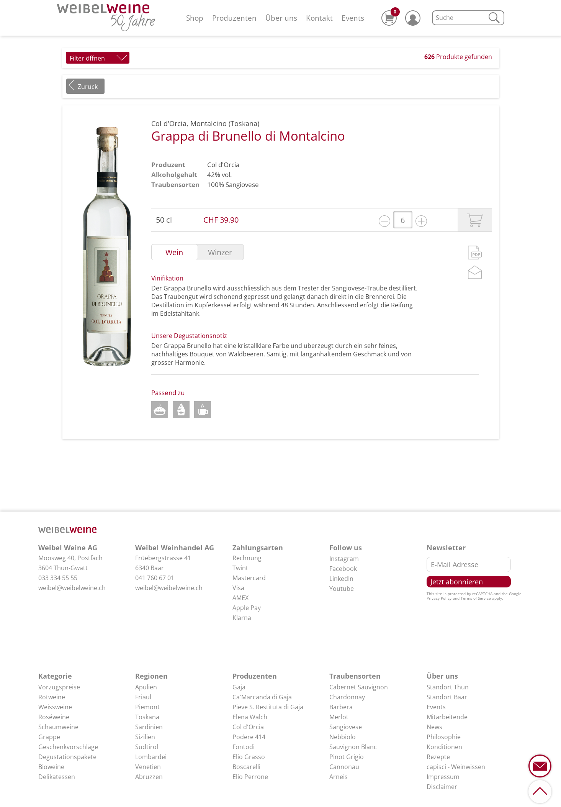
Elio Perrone (250, 777)
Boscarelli (246, 767)
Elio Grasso (248, 757)
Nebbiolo (342, 737)
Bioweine (51, 767)
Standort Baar (447, 697)
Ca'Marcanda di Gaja (262, 697)
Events (353, 18)
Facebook (343, 568)
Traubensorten (355, 676)
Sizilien (145, 737)
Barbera (341, 707)
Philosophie (444, 737)
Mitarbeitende (447, 717)
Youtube (341, 588)
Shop (194, 18)
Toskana (147, 717)
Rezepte (438, 757)
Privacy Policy (439, 598)
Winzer (220, 252)
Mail (475, 272)
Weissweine (55, 707)
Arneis (338, 777)
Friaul (143, 697)
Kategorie (55, 676)
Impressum (443, 777)
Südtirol (146, 747)
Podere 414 (248, 737)
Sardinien (149, 727)
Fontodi (243, 747)
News (434, 727)
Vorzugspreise (59, 687)
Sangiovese (242, 184)
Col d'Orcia (223, 164)
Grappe (49, 737)
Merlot (338, 717)
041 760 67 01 (154, 578)
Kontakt (319, 18)
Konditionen (444, 747)
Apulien (146, 687)
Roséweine (53, 717)
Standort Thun (448, 687)
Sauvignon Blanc (353, 747)
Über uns (281, 18)
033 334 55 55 (57, 578)
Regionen (151, 676)
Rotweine (51, 697)
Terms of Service (476, 598)
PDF (475, 252)
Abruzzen (149, 777)
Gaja (238, 687)
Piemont (147, 707)
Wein (174, 252)
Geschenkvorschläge (68, 747)
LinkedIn (341, 578)
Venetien (148, 767)
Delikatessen (56, 777)
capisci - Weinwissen (456, 767)
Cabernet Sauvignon (358, 687)
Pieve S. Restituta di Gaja (267, 707)
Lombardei (151, 757)
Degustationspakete (67, 757)
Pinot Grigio (346, 757)
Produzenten (234, 18)
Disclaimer (442, 786)
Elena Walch (249, 717)
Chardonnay (347, 697)
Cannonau (344, 767)
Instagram (344, 558)
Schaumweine (58, 727)
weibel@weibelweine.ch (72, 588)
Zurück (88, 86)
